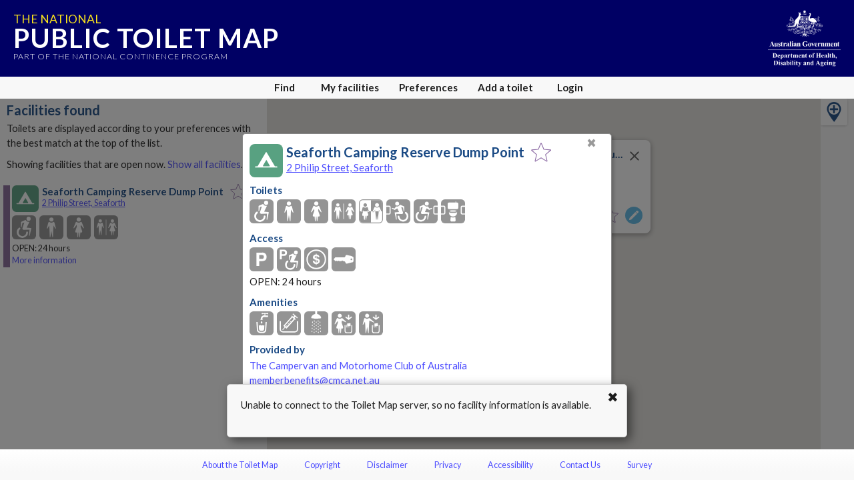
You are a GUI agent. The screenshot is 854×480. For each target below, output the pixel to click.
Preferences (428, 87)
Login (570, 87)
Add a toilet (505, 87)
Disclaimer (387, 465)
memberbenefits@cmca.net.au (315, 380)
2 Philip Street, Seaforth (339, 167)
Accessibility (510, 465)
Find (284, 87)
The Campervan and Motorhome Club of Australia (358, 365)
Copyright (322, 465)
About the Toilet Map (240, 465)
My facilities (350, 87)
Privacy (447, 465)
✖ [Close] (591, 143)
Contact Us (580, 465)
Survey (639, 465)
